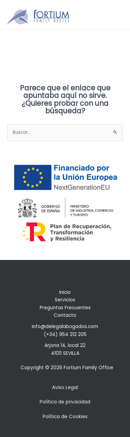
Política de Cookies (65, 416)
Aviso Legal (65, 387)
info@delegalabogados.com (65, 326)
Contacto (65, 315)
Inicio (65, 292)
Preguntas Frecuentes (65, 307)
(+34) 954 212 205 (65, 334)
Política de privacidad (65, 402)
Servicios (65, 300)
